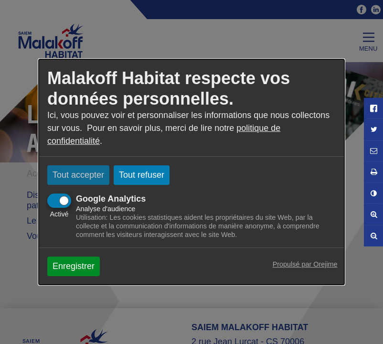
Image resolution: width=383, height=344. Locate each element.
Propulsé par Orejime (305, 264)
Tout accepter (78, 175)
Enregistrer (74, 266)
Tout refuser (141, 175)
